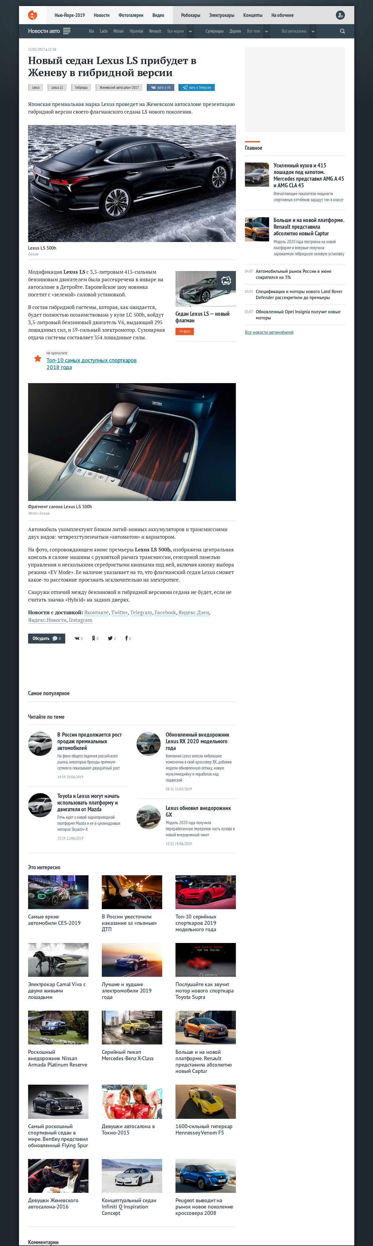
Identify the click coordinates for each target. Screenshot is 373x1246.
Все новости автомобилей (269, 332)
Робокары (190, 15)
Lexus (36, 87)
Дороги (235, 31)
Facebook (165, 612)
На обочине (283, 15)
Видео (158, 15)
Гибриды (81, 87)
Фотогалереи (131, 15)
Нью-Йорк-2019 (70, 15)
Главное (253, 147)
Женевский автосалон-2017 (119, 87)
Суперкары (214, 31)
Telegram (141, 612)
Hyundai (136, 31)
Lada (104, 31)
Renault (155, 31)
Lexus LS (57, 87)
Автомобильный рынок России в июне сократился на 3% (288, 274)
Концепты (252, 15)
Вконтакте (96, 612)
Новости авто (44, 31)
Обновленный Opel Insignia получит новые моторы (293, 315)
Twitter (119, 612)
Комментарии (43, 1242)
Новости (102, 15)
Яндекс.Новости (47, 620)
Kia (91, 31)
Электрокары (221, 15)
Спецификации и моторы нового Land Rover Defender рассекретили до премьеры (293, 294)
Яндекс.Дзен (193, 612)
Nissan (119, 31)
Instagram (80, 620)
